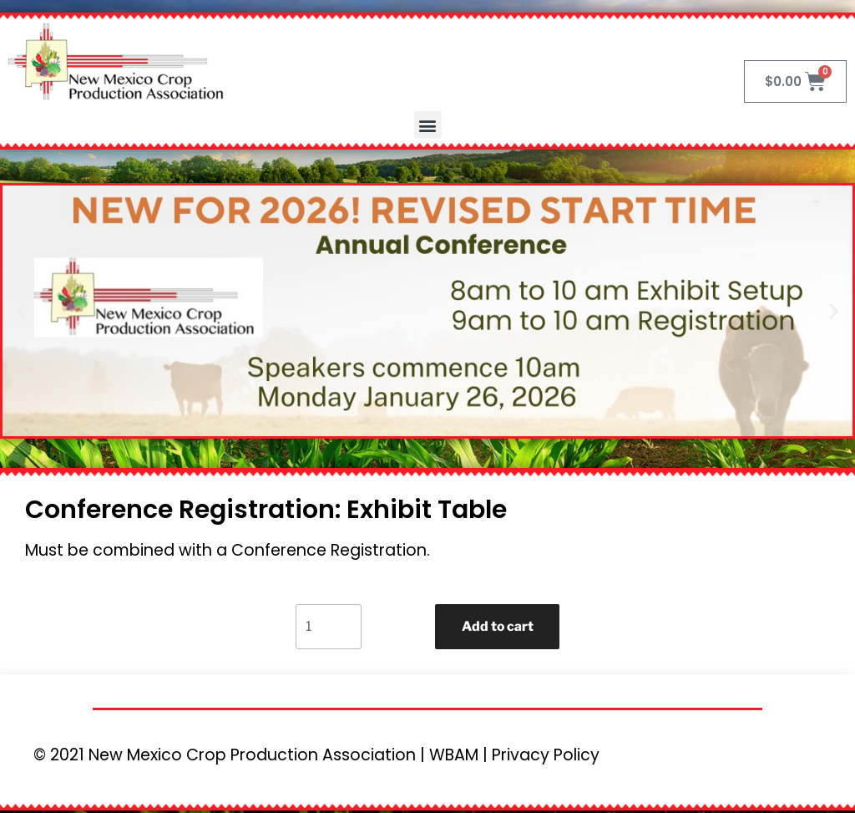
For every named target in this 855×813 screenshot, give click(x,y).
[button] (428, 125)
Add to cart (497, 627)
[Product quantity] (327, 627)
